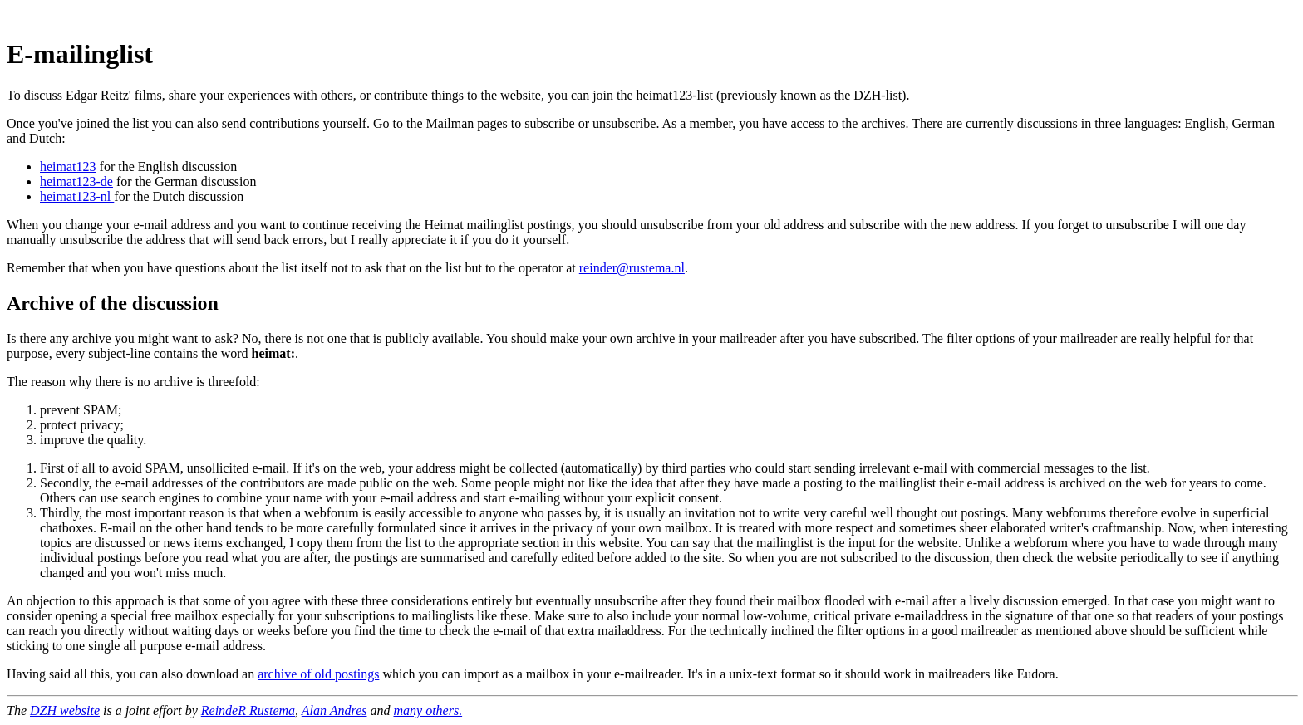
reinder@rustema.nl (632, 268)
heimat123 (68, 166)
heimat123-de (76, 181)
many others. (427, 710)
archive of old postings (318, 674)
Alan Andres (334, 710)
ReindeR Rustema (248, 710)
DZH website (65, 710)
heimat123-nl (77, 196)
